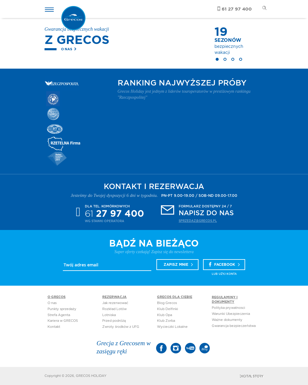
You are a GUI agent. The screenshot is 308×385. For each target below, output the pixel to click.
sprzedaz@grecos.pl (198, 220)
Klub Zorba (166, 320)
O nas (66, 49)
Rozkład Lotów (114, 309)
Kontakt (54, 326)
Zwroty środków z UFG (120, 326)
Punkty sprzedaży (62, 309)
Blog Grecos (167, 303)
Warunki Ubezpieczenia (231, 313)
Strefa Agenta (59, 315)
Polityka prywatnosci (228, 307)
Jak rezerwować (115, 303)
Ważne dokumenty (227, 319)
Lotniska (109, 315)
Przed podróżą (114, 320)
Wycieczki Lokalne (172, 326)
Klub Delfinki (167, 309)
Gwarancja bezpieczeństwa (234, 326)
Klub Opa (164, 315)
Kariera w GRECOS (63, 320)
